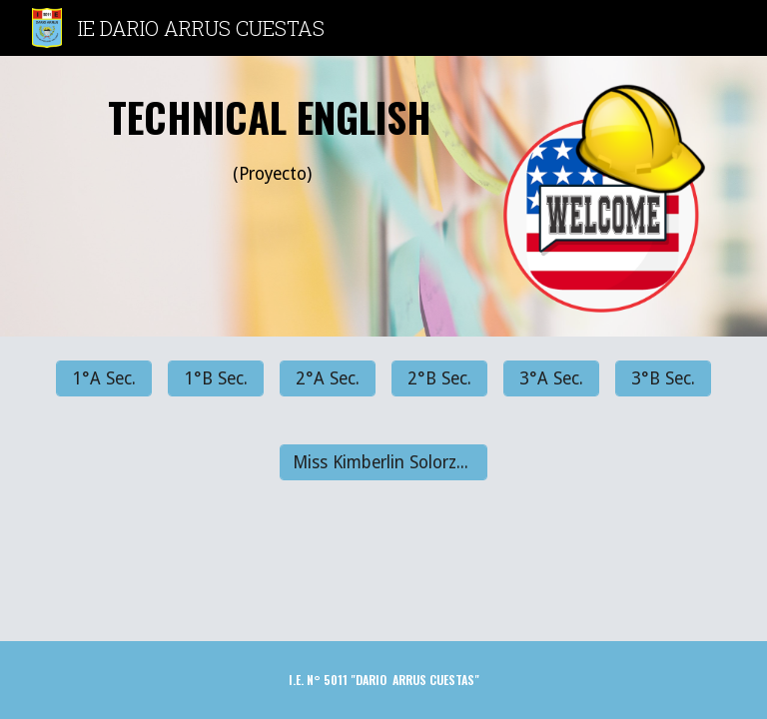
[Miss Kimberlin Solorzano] (383, 462)
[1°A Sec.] (103, 379)
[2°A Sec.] (327, 379)
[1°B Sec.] (215, 379)
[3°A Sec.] (550, 379)
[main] (271, 147)
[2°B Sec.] (438, 379)
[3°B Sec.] (662, 379)
